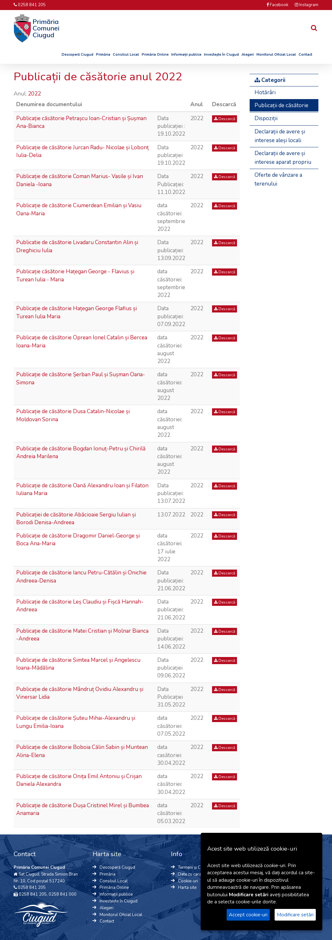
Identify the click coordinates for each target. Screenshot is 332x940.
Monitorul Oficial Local (276, 54)
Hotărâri (265, 92)
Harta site (187, 887)
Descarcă (224, 118)
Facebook (277, 5)
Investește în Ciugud (221, 54)
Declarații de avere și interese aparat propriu (283, 158)
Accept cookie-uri (248, 915)
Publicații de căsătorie (281, 105)
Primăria (103, 54)
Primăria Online (155, 54)
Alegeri (248, 54)
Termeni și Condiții (195, 867)
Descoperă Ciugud (77, 54)
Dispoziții (266, 118)
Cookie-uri (188, 881)
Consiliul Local (126, 54)
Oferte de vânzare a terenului (278, 179)
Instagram (306, 5)
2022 (35, 93)
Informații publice (186, 54)
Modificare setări (295, 915)
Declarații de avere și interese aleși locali (280, 136)
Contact (305, 54)
